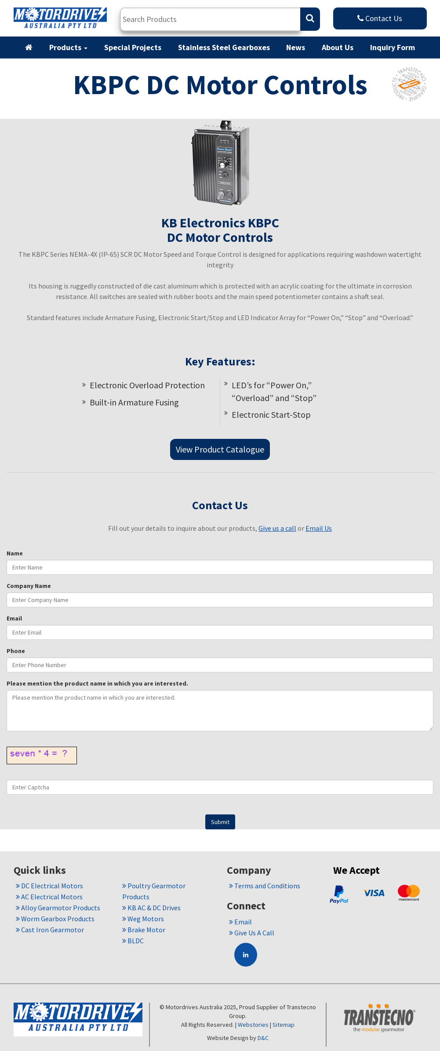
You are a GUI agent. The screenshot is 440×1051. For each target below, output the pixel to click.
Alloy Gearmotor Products (58, 907)
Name (15, 553)
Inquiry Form (392, 47)
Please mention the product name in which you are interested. (97, 683)
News (295, 47)
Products (68, 47)
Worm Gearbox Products (55, 918)
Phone (16, 651)
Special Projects (132, 47)
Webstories (253, 1025)
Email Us (318, 528)
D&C (263, 1038)
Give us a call (277, 528)
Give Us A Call (251, 932)
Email (14, 618)
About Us (337, 47)
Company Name (29, 586)
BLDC (133, 940)
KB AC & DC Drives (151, 907)
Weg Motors (143, 918)
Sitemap (284, 1025)
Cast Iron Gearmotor (50, 929)
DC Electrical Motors (49, 885)
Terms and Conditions (264, 885)
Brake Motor (143, 929)
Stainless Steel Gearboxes (224, 47)
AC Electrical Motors (49, 896)
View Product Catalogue (220, 449)
